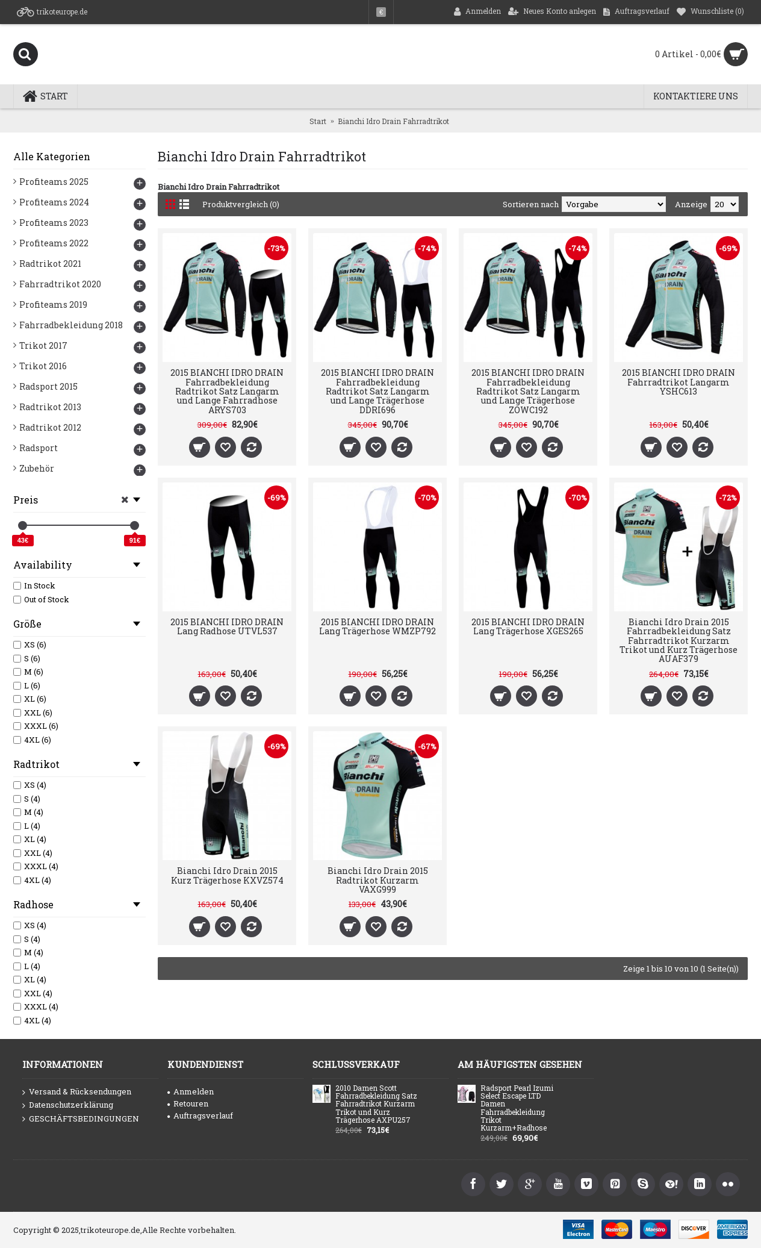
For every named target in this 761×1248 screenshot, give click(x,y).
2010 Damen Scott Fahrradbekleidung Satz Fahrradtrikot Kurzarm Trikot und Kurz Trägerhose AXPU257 (376, 1104)
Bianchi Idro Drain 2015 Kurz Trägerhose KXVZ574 (227, 875)
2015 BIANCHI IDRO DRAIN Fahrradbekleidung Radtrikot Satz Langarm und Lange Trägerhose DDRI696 (377, 391)
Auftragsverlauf (200, 1115)
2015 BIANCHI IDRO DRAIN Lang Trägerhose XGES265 (528, 626)
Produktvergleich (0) (241, 204)
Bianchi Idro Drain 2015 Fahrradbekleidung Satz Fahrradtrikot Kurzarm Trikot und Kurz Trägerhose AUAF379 (679, 640)
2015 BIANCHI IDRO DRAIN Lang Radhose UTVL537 (227, 626)
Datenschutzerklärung (67, 1105)
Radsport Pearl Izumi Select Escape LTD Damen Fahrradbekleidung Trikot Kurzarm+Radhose (516, 1108)
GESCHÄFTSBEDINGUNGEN (80, 1119)
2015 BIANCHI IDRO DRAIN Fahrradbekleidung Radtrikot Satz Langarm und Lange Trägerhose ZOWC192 (528, 391)
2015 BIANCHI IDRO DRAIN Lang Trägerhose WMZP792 (377, 626)
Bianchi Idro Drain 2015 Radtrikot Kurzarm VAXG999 (378, 880)
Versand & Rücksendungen (76, 1092)
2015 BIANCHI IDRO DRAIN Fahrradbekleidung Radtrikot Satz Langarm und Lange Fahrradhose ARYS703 (227, 391)
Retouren (187, 1103)
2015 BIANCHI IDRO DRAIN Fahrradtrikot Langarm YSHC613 (678, 382)
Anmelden (190, 1091)
